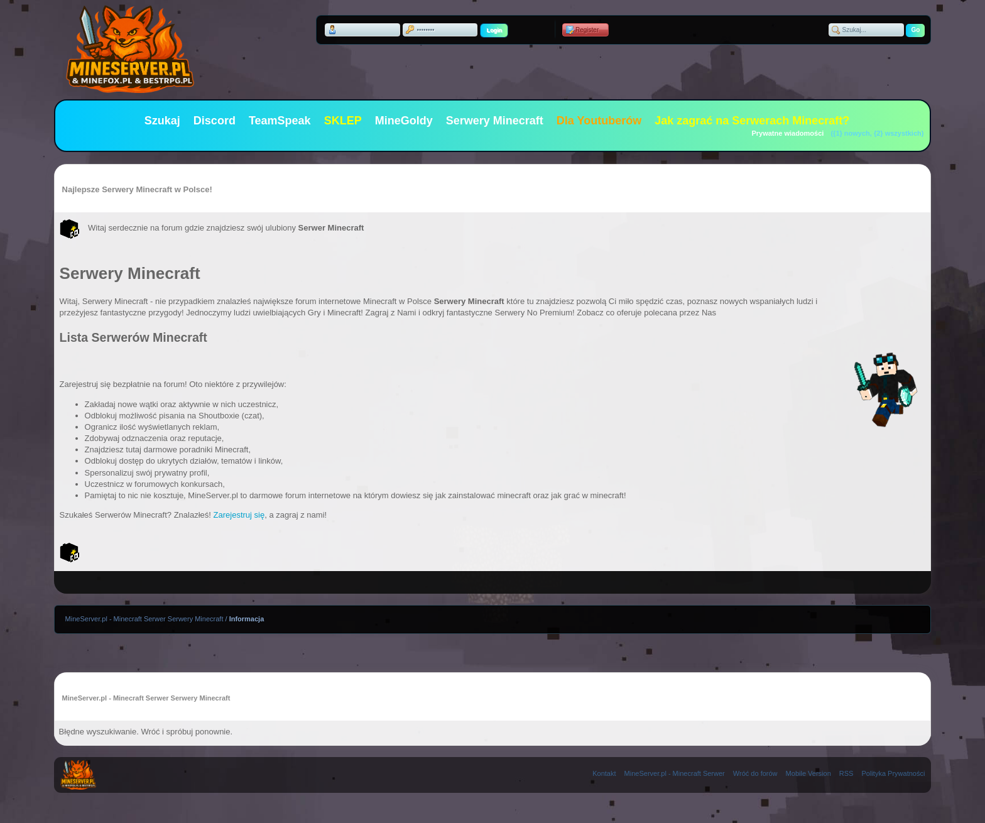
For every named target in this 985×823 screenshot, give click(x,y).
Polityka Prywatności (893, 773)
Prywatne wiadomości (787, 133)
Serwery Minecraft (494, 120)
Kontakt (604, 773)
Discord (214, 120)
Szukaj (162, 120)
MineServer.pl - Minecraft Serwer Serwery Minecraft (144, 619)
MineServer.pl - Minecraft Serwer (674, 773)
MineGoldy (404, 120)
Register (587, 29)
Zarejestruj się (239, 515)
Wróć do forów (755, 773)
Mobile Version (808, 773)
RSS (846, 773)
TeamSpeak (280, 120)
